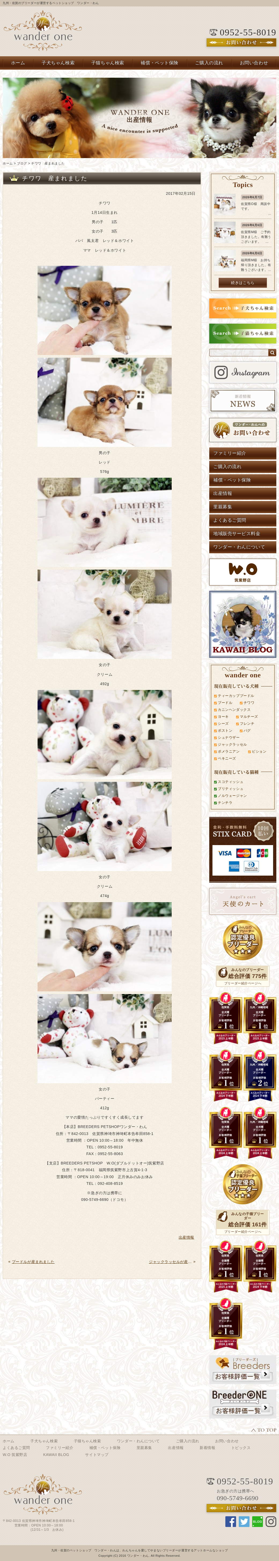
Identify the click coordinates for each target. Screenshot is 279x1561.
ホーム (18, 62)
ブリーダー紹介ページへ (242, 983)
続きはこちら (242, 283)
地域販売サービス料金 (236, 533)
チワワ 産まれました (48, 163)
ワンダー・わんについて (239, 547)
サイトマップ (96, 1454)
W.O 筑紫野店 (15, 1454)
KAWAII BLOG (56, 1454)
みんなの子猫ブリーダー (247, 1216)
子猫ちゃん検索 (107, 62)
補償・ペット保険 (159, 62)
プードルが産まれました (33, 1262)
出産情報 (222, 493)
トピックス (241, 1448)
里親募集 (222, 506)
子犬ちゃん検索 (58, 62)
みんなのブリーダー (247, 970)
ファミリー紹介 (229, 453)
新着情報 (207, 1448)
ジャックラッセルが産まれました (170, 1262)
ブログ (22, 163)
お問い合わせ (254, 62)
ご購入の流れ (209, 62)
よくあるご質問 (229, 520)
